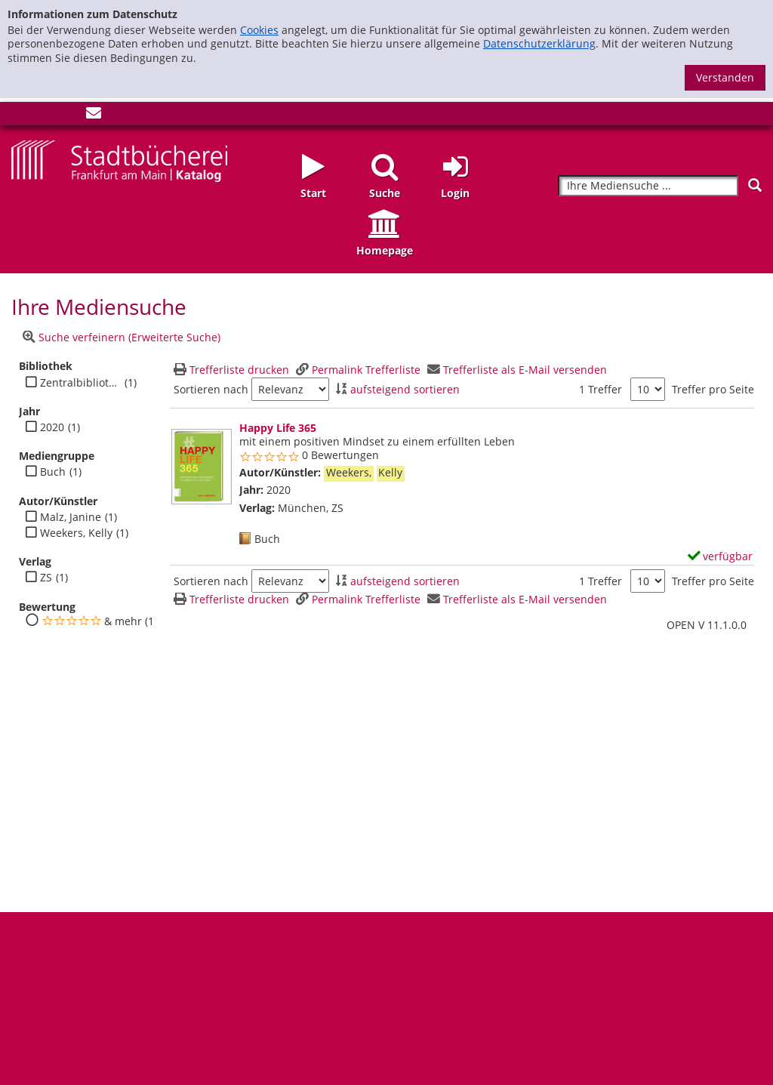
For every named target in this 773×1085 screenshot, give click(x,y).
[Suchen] (755, 185)
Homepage (384, 250)
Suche (384, 193)
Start (313, 193)
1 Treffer (600, 389)
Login (455, 193)
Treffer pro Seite (713, 389)
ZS (46, 577)
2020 (52, 427)
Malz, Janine (70, 517)
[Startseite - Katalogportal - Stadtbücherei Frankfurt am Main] (119, 160)
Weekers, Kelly (76, 533)
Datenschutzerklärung (539, 43)
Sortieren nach (211, 389)
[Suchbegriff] (648, 186)
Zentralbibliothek (80, 383)
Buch (53, 472)
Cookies (259, 30)
